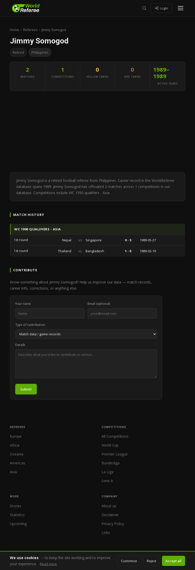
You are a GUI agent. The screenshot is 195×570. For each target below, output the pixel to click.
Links (106, 532)
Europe (16, 436)
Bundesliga (111, 463)
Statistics (17, 514)
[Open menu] (180, 8)
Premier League (115, 454)
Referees (30, 29)
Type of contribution (30, 325)
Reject (151, 561)
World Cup (110, 445)
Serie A (107, 480)
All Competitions (115, 436)
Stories (15, 505)
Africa (14, 445)
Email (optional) (99, 304)
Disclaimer (110, 514)
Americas (17, 463)
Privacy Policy (113, 523)
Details (20, 345)
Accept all (174, 561)
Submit (26, 389)
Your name (23, 304)
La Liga (107, 471)
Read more (48, 564)
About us (109, 505)
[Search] (144, 8)
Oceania (16, 454)
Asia (13, 471)
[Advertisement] (97, 131)
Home (14, 29)
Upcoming (18, 523)
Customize (129, 561)
